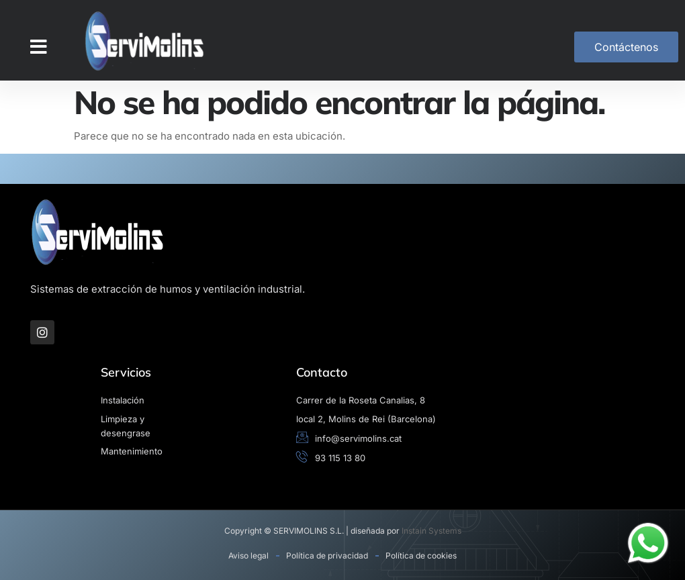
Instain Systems (431, 531)
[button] (39, 47)
